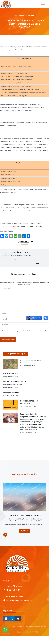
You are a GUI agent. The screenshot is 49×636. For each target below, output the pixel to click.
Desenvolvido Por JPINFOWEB (27, 632)
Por (17, 521)
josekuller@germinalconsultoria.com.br (20, 600)
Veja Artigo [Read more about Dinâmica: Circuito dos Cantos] (24, 531)
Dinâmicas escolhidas (14, 519)
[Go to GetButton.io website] (5, 633)
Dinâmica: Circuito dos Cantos (25, 515)
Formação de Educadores (32, 519)
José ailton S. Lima (20, 252)
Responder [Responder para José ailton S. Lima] (41, 264)
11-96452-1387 (13, 590)
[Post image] (24, 497)
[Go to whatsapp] (5, 629)
